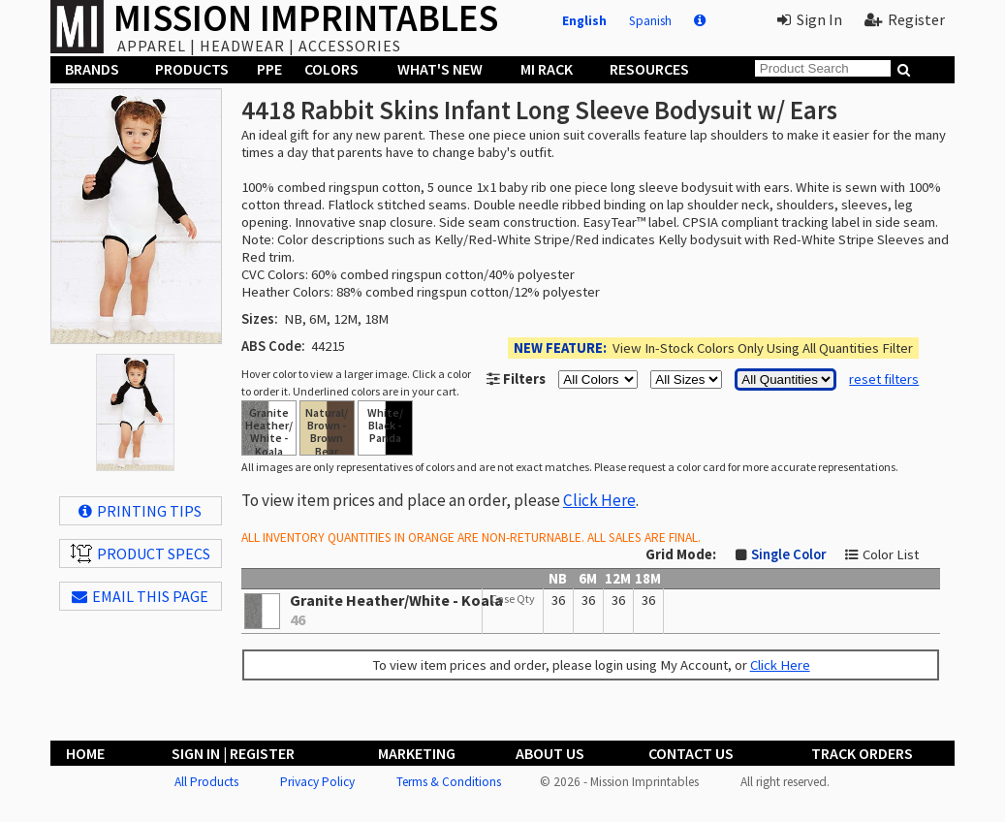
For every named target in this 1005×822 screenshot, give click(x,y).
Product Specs (140, 553)
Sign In (809, 19)
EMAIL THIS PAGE (140, 596)
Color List (891, 554)
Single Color (788, 554)
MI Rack (546, 69)
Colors (331, 69)
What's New (440, 69)
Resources (649, 69)
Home (85, 753)
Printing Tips (140, 511)
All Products (206, 782)
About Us (550, 753)
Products (192, 69)
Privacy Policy (317, 782)
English (584, 21)
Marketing (416, 753)
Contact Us (691, 753)
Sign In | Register (233, 753)
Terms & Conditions (448, 782)
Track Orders (862, 753)
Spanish (650, 21)
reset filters (884, 379)
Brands (92, 69)
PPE (269, 69)
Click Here (599, 500)
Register (904, 19)
